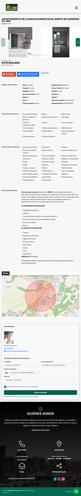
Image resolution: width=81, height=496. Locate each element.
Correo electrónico (47, 362)
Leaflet (63, 315)
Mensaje (7, 376)
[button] (33, 55)
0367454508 (22, 460)
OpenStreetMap (75, 315)
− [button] (4, 281)
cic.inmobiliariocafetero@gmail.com (17, 351)
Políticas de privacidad (40, 430)
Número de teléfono (10, 369)
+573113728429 (22, 456)
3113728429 (9, 348)
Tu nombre (7, 362)
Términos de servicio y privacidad (29, 396)
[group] (20, 42)
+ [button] (4, 278)
